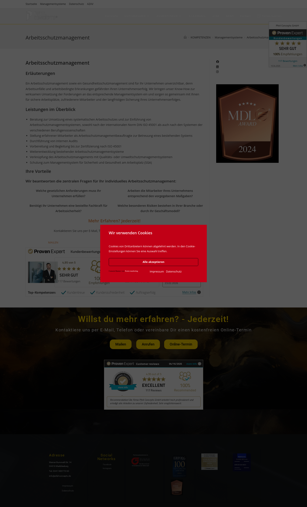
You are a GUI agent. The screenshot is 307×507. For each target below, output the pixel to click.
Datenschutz (174, 271)
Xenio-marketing (131, 271)
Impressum (157, 271)
